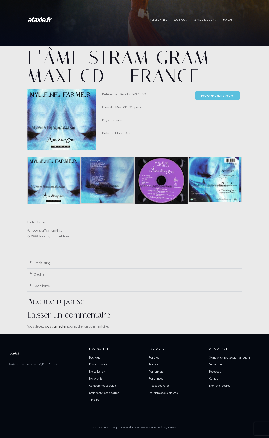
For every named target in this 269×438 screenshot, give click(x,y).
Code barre (42, 285)
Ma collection (97, 371)
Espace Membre (204, 19)
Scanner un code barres (104, 393)
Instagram (216, 364)
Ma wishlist (96, 378)
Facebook (215, 371)
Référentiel (158, 19)
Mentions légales (219, 385)
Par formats (156, 371)
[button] (134, 263)
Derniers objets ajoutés (163, 393)
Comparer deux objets (103, 385)
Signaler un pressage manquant (229, 357)
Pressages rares (159, 385)
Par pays (154, 364)
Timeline (94, 400)
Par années (156, 378)
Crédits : (40, 274)
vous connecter (55, 326)
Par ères (154, 357)
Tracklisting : (43, 262)
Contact (214, 378)
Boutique (180, 19)
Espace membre (99, 364)
